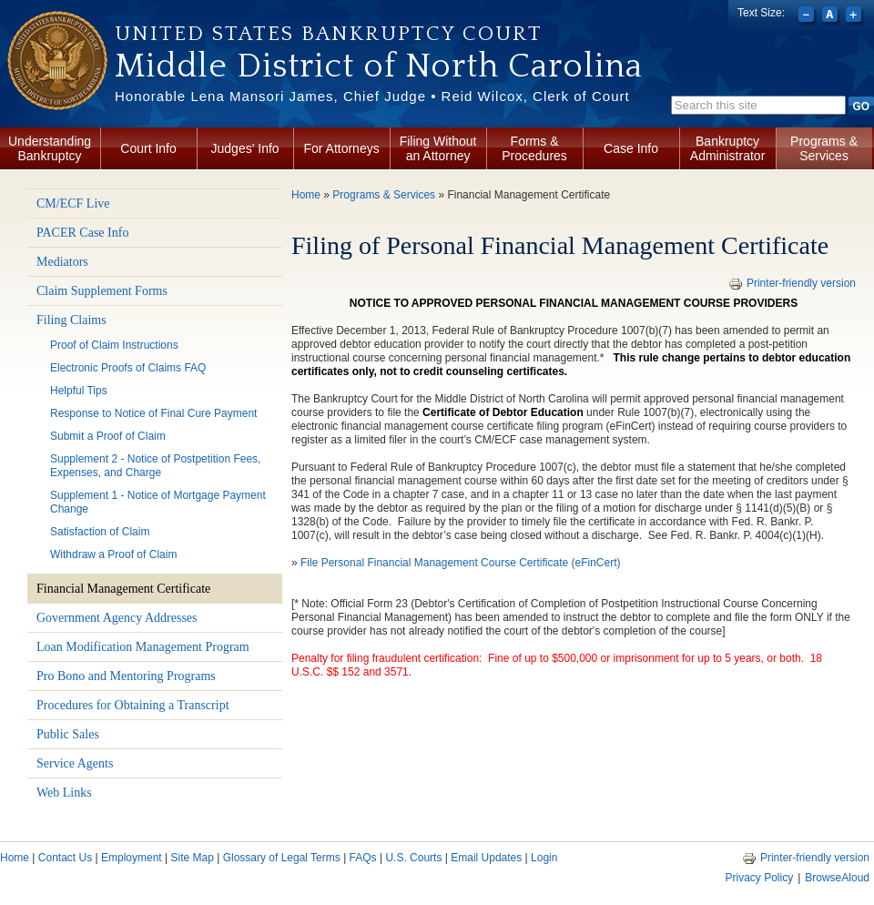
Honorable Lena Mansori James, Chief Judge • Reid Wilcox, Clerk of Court (372, 96)
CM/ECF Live (73, 203)
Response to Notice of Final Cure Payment (153, 413)
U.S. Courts (413, 857)
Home (305, 194)
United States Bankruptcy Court (329, 34)
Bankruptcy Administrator (727, 148)
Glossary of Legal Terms (281, 857)
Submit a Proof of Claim (108, 436)
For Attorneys (341, 148)
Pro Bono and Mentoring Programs (126, 676)
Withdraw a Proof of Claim (113, 554)
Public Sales (67, 734)
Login (544, 857)
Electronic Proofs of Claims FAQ (128, 367)
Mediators (62, 262)
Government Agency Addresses (117, 618)
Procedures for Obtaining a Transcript (132, 705)
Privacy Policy (759, 877)
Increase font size (855, 16)
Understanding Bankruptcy (49, 148)
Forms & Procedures (534, 148)
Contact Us (65, 857)
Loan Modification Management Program (142, 647)
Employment (131, 857)
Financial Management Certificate (123, 588)
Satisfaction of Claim (99, 531)
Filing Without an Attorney (438, 148)
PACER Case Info (82, 232)
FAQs (363, 857)
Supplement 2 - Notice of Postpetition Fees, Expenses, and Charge (155, 465)
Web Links (64, 792)
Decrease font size (808, 16)
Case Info (631, 148)
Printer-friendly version (792, 283)
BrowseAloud (837, 877)
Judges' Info (245, 148)
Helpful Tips (78, 390)
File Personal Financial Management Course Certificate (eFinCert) (460, 562)
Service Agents (74, 763)
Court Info (148, 148)
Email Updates (486, 857)
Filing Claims (71, 320)
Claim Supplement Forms (102, 291)
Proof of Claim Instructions (114, 345)
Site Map (191, 857)
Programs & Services (824, 148)
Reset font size (831, 16)
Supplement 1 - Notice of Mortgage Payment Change (158, 502)
